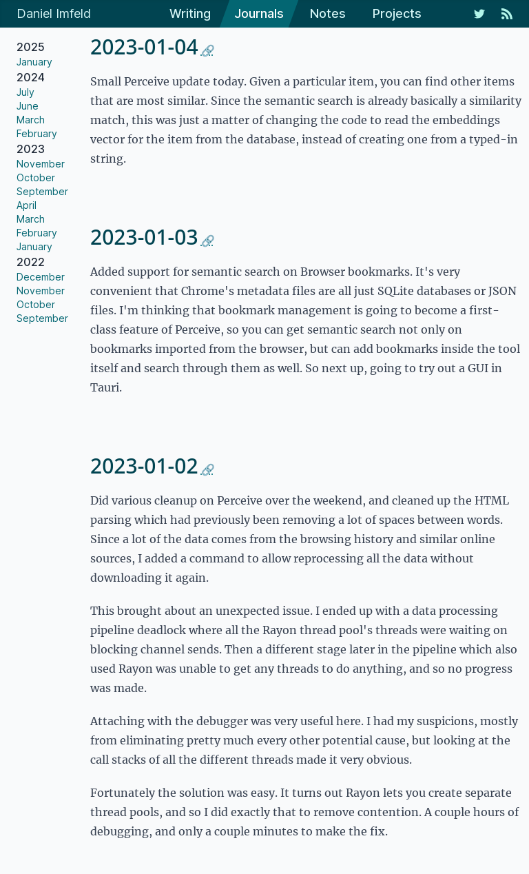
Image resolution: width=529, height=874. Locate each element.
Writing (190, 13)
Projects (397, 13)
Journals (259, 13)
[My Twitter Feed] (479, 14)
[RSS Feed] (507, 14)
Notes (328, 13)
